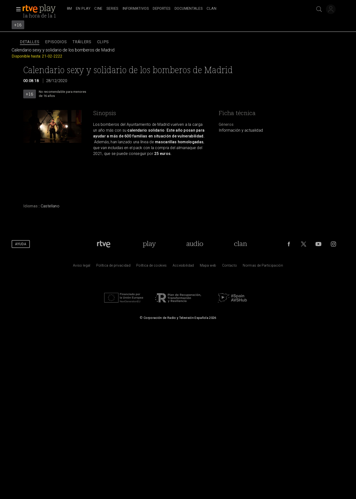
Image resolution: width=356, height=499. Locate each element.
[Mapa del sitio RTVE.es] (208, 266)
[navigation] (183, 9)
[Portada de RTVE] (103, 244)
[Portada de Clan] (240, 244)
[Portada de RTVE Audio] (194, 244)
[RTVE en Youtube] (318, 244)
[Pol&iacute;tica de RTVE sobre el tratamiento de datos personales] (113, 266)
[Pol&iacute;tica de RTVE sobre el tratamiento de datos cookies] (151, 266)
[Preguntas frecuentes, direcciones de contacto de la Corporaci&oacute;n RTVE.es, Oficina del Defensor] (229, 266)
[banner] (43, 9)
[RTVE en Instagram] (333, 244)
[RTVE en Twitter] (303, 244)
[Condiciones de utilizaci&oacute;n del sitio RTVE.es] (81, 266)
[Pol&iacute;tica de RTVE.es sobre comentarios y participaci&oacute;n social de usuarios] (263, 266)
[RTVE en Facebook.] (289, 244)
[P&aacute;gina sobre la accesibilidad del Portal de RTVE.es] (183, 266)
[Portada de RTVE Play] (149, 244)
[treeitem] (69, 9)
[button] (17, 9)
